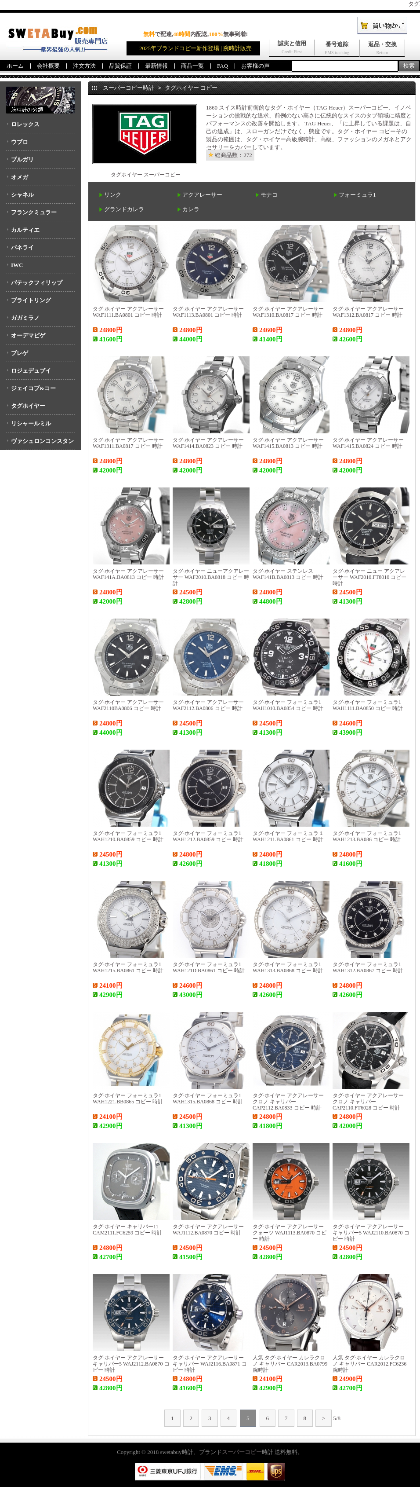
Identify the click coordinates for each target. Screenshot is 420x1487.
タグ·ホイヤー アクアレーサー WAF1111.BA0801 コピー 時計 (128, 312)
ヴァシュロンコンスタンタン (40, 444)
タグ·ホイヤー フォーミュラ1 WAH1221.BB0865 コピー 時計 (128, 1098)
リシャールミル (31, 423)
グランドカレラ (124, 209)
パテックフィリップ (36, 282)
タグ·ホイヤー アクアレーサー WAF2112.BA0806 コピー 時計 (208, 705)
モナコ (269, 194)
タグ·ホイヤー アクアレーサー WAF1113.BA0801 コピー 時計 (208, 312)
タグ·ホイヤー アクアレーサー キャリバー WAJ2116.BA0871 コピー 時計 (210, 1364)
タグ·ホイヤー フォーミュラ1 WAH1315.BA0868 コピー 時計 (208, 1098)
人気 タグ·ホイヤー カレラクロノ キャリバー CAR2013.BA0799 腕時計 (290, 1364)
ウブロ (19, 142)
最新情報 (156, 65)
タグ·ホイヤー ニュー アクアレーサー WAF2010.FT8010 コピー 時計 (369, 577)
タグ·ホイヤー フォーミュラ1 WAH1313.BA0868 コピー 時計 (288, 967)
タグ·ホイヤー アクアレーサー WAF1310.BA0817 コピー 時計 (288, 312)
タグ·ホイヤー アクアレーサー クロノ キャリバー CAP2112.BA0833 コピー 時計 (288, 1101)
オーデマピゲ (28, 335)
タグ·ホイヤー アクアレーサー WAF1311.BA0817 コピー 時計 (128, 443)
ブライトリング (31, 300)
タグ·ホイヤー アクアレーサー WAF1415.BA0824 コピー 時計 (368, 443)
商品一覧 (192, 65)
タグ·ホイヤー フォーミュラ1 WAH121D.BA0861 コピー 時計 (209, 967)
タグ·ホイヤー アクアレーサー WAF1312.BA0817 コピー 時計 (368, 312)
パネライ (22, 247)
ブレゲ (19, 353)
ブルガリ (22, 159)
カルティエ (25, 230)
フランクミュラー (34, 212)
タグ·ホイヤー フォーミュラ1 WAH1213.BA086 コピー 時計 (367, 836)
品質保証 (120, 65)
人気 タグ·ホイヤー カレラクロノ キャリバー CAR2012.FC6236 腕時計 (369, 1364)
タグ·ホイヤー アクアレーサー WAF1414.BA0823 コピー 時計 (208, 443)
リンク (112, 194)
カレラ (190, 209)
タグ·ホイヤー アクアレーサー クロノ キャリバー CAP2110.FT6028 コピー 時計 (368, 1101)
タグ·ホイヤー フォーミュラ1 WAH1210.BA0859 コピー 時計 (128, 836)
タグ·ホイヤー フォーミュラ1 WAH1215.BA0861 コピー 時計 (128, 967)
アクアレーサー (202, 194)
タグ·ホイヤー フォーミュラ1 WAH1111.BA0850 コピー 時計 (368, 705)
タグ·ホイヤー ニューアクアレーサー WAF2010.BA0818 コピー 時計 (211, 577)
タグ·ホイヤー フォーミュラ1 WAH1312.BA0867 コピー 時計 (368, 967)
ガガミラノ (25, 318)
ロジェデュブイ (31, 370)
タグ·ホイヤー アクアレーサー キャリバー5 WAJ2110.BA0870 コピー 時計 (371, 1232)
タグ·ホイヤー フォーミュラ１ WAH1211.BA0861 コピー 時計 (288, 836)
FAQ (222, 65)
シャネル (22, 194)
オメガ (19, 177)
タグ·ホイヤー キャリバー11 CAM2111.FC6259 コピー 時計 (127, 1229)
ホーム (15, 65)
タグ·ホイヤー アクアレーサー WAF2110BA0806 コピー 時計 (128, 705)
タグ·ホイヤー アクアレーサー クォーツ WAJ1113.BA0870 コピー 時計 (289, 1232)
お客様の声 (255, 65)
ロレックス (25, 124)
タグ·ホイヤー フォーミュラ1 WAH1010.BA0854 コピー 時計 (288, 705)
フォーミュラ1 (357, 194)
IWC (17, 265)
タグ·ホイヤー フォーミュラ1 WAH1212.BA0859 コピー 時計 (208, 836)
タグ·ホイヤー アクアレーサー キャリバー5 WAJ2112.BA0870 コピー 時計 (131, 1364)
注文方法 (84, 65)
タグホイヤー (28, 406)
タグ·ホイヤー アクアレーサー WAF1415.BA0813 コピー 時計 (288, 443)
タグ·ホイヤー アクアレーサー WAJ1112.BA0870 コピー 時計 (208, 1229)
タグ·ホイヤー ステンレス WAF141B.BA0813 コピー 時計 (288, 574)
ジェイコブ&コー (33, 388)
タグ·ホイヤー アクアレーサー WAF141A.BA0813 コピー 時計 (128, 574)
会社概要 (48, 65)
